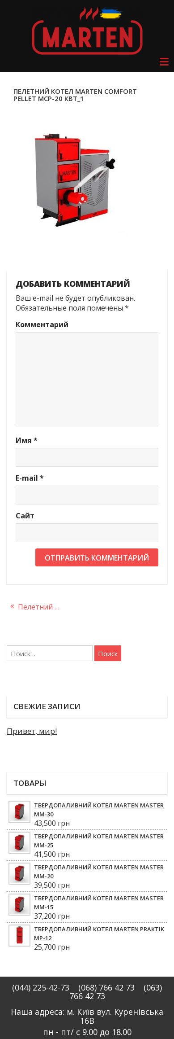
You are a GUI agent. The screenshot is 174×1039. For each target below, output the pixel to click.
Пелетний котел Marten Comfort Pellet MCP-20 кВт (43, 607)
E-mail (30, 478)
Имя (27, 440)
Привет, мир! (32, 731)
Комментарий (42, 324)
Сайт (25, 516)
